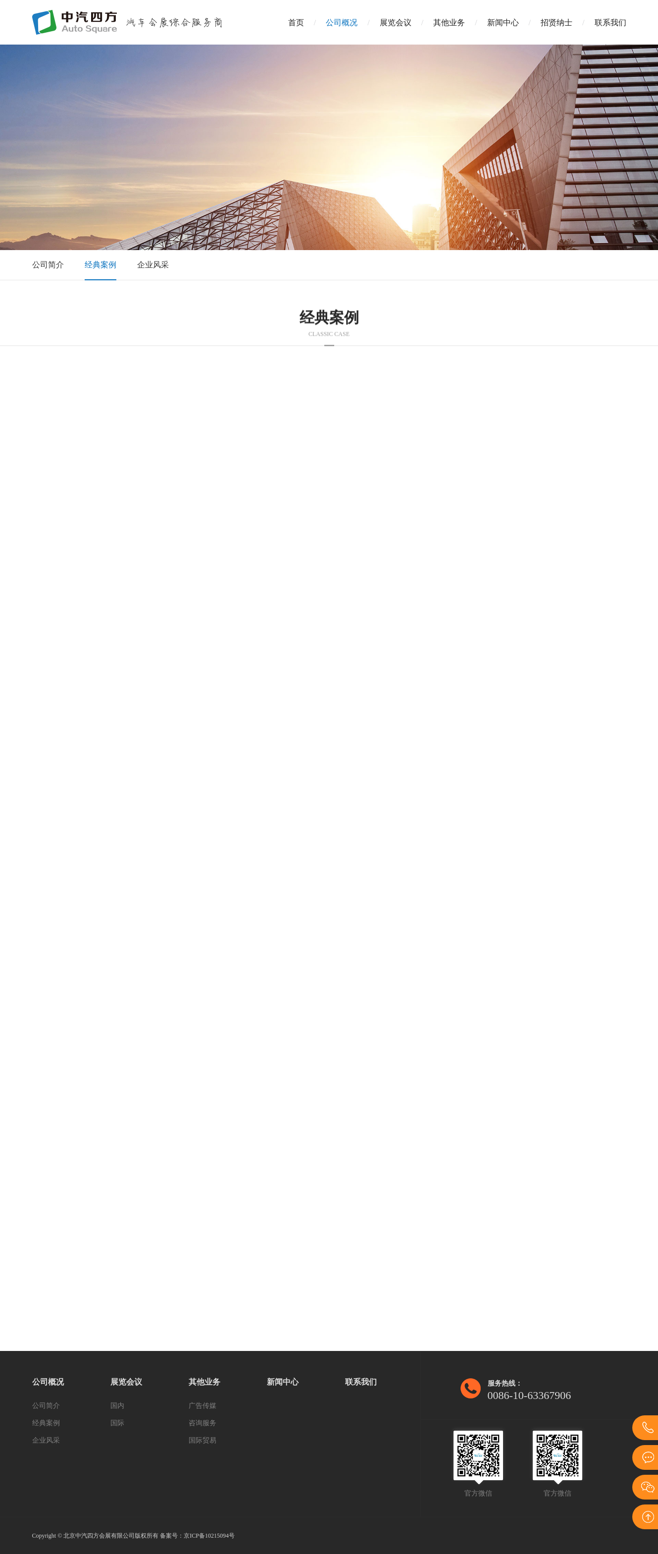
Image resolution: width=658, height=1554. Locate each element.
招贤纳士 (556, 22)
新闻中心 (503, 22)
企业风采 (153, 264)
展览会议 (395, 22)
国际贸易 (202, 1440)
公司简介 (48, 264)
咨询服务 (202, 1423)
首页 (296, 22)
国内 (117, 1405)
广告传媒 (202, 1405)
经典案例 (100, 264)
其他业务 (449, 22)
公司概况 (341, 22)
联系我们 (610, 22)
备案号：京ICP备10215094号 (197, 1535)
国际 (117, 1423)
